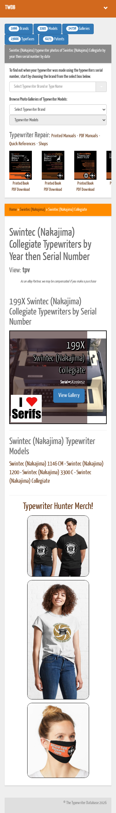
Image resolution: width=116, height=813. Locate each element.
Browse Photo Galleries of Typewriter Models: (38, 100)
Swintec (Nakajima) (32, 210)
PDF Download (21, 190)
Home (13, 210)
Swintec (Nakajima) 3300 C (47, 472)
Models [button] (47, 28)
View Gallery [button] (68, 395)
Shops (43, 144)
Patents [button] (53, 39)
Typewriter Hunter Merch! (58, 506)
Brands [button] (19, 28)
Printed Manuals (63, 136)
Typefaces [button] (21, 39)
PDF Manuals (88, 136)
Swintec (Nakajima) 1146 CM (36, 464)
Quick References (22, 144)
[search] (58, 109)
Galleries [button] (78, 28)
